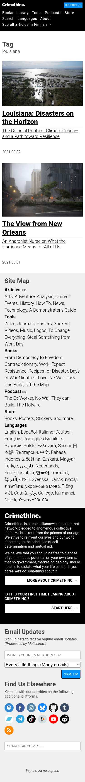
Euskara (50, 459)
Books (7, 13)
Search (8, 18)
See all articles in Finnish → (27, 24)
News (58, 303)
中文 (44, 452)
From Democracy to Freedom (34, 357)
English (12, 432)
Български (27, 452)
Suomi (64, 445)
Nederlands (46, 466)
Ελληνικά (46, 445)
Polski (29, 445)
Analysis (45, 296)
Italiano (46, 432)
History (27, 303)
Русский (13, 445)
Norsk (10, 499)
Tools (37, 13)
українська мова (42, 486)
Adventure (25, 296)
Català (20, 493)
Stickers (62, 323)
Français (13, 438)
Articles (12, 289)
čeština (33, 459)
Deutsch (63, 432)
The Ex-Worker (19, 398)
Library (23, 13)
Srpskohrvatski (19, 472)
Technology (16, 310)
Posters (44, 323)
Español (29, 432)
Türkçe (11, 466)
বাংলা (24, 479)
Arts (9, 296)
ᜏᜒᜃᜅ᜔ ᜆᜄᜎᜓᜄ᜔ (33, 499)
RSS (24, 290)
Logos (40, 330)
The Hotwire (28, 405)
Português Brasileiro (43, 438)
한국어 (42, 472)
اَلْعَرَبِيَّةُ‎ (11, 479)
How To (43, 303)
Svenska (40, 479)
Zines (10, 323)
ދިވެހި (32, 493)
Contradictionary (21, 364)
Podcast (13, 391)
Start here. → (64, 608)
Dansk (56, 479)
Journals (26, 323)
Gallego (45, 493)
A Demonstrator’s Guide (52, 310)
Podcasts (53, 13)
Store (69, 13)
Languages (27, 18)
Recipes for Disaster (48, 371)
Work (44, 364)
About (45, 18)
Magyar (67, 459)
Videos (11, 330)
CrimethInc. (13, 4)
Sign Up (71, 674)
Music (26, 330)
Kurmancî (64, 493)
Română (59, 472)
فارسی (27, 466)
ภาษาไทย (14, 486)
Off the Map (37, 384)
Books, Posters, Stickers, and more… (40, 418)
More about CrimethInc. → (52, 580)
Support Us (73, 5)
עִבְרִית (71, 479)
